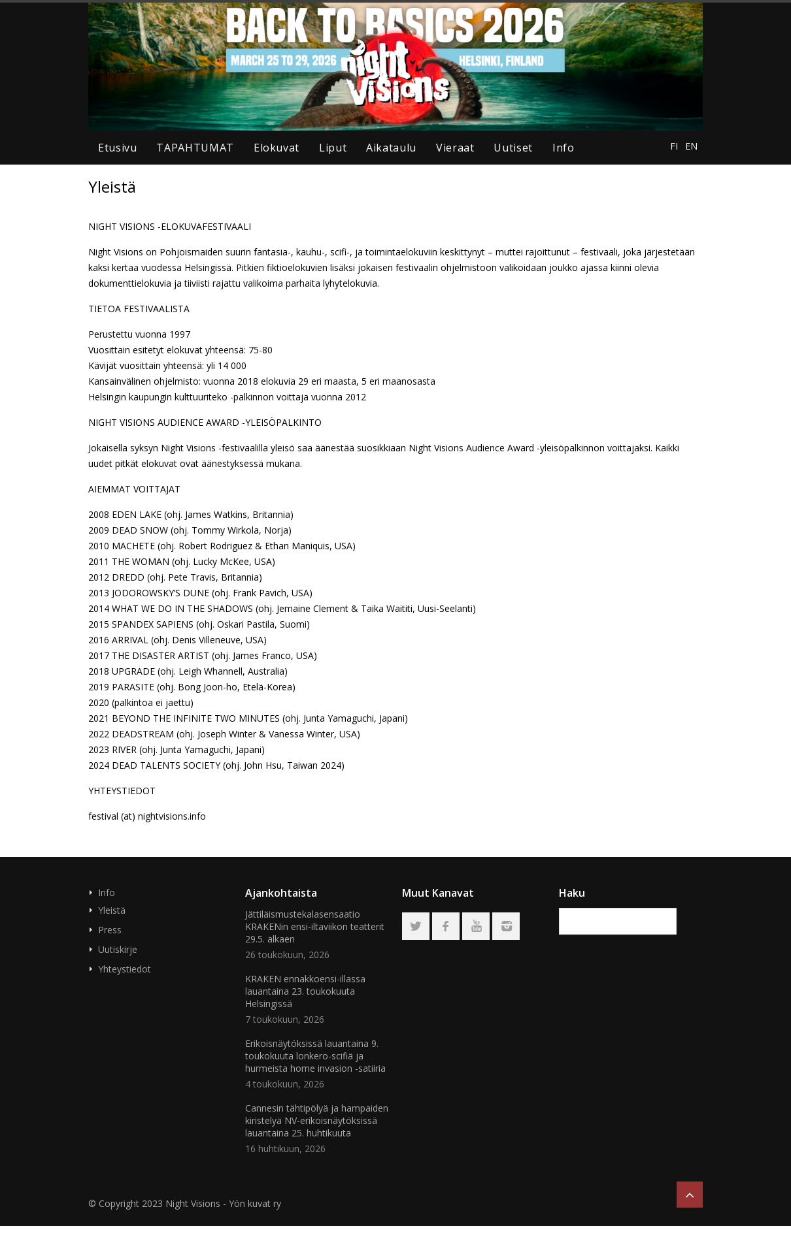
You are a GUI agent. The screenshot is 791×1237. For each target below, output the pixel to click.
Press (110, 930)
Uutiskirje (117, 949)
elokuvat (276, 147)
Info (563, 147)
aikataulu (391, 147)
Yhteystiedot (124, 969)
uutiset (513, 147)
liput (332, 147)
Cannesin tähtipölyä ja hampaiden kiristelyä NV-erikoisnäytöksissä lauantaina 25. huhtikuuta (316, 1120)
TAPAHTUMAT (194, 147)
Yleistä (112, 910)
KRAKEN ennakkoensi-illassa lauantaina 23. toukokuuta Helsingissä (305, 991)
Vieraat (455, 147)
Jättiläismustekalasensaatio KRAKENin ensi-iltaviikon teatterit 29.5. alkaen (314, 926)
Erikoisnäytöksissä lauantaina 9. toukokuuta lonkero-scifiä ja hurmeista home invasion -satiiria (315, 1055)
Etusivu (117, 147)
